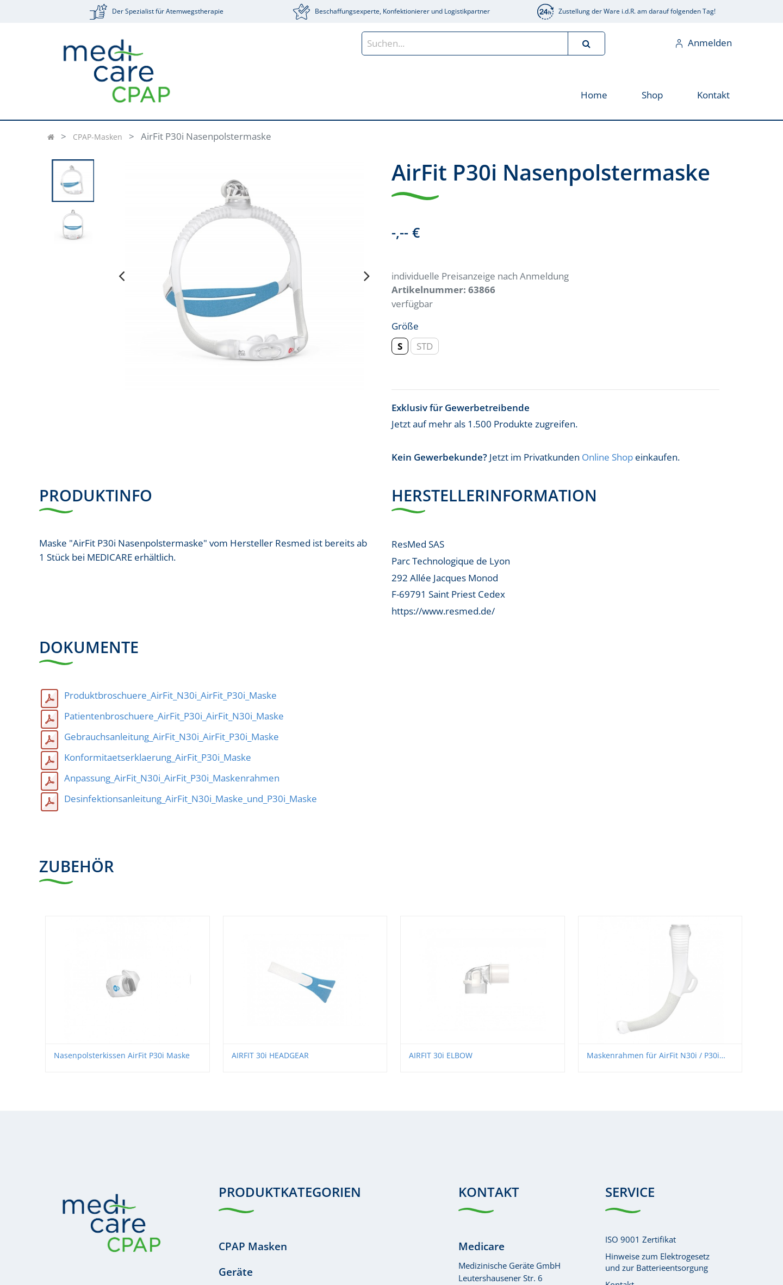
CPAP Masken (253, 1246)
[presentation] (121, 276)
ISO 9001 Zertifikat (640, 1239)
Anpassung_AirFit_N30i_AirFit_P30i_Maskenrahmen (171, 778)
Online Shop (607, 457)
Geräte (236, 1272)
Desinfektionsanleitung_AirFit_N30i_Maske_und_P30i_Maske (190, 798)
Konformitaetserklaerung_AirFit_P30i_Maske (157, 757)
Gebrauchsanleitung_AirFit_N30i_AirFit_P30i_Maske (171, 736)
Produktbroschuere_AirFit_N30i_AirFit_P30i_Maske (170, 695)
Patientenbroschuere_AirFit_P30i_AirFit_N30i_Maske (174, 716)
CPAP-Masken (97, 137)
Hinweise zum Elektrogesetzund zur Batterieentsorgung (657, 1262)
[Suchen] (586, 43)
